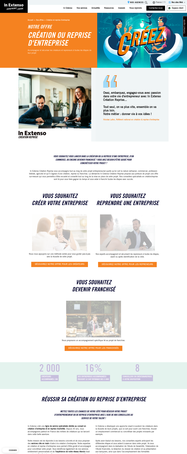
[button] (10, 450)
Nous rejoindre (135, 8)
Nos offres (40, 20)
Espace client (177, 8)
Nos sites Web (177, 2)
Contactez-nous (156, 8)
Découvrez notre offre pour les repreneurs (127, 264)
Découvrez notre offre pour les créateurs (59, 264)
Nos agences (137, 3)
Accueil (30, 20)
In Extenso (67, 8)
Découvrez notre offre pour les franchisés (93, 348)
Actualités (95, 8)
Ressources (109, 8)
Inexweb (121, 8)
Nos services (82, 8)
